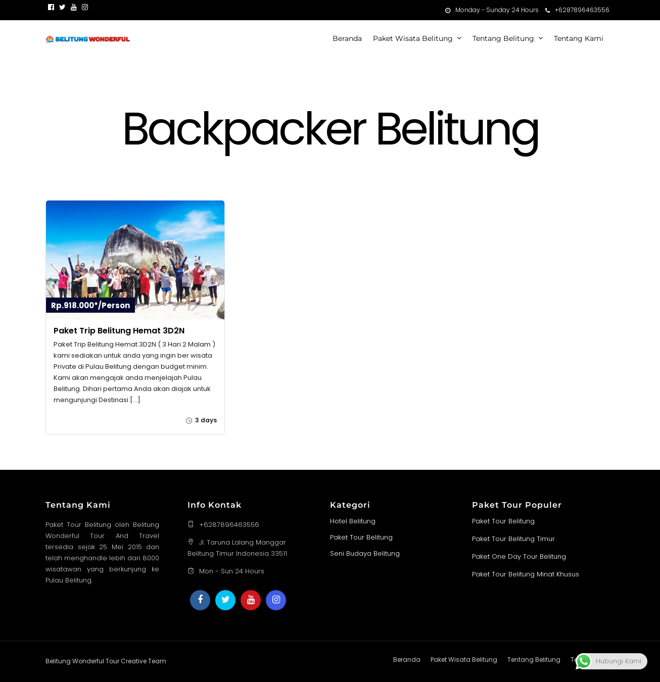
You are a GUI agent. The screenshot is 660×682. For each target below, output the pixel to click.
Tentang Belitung (503, 38)
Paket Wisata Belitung (413, 38)
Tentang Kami (578, 38)
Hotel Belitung (352, 520)
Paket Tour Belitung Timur (513, 538)
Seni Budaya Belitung (365, 553)
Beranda (347, 38)
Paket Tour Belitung (361, 537)
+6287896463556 (577, 10)
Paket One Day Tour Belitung (519, 556)
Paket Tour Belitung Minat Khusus (525, 573)
